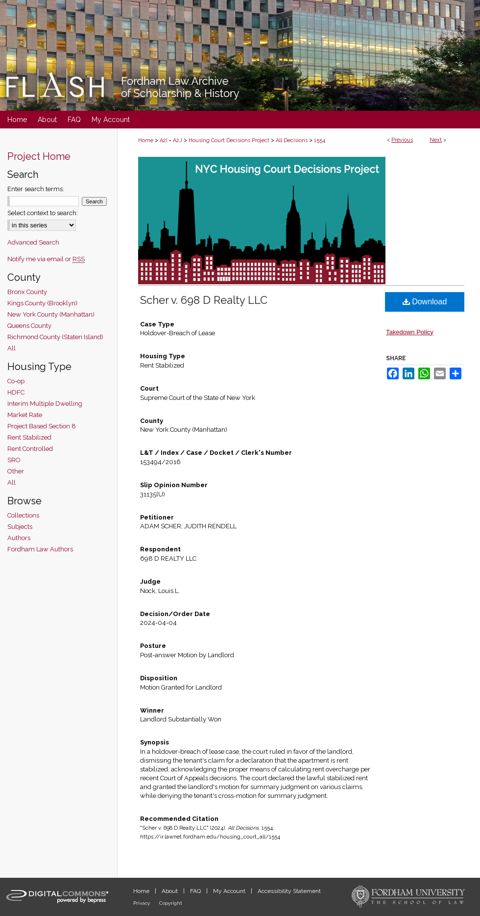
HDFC (15, 392)
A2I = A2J (171, 140)
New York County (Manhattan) (51, 314)
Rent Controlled (30, 448)
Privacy (142, 903)
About (170, 891)
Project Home (39, 156)
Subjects (19, 526)
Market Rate (24, 415)
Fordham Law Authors (40, 549)
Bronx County (27, 292)
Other (15, 471)
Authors (18, 538)
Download (425, 301)
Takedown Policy (409, 332)
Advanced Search (33, 242)
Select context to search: (42, 213)
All (11, 348)
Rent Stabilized (29, 437)
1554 (319, 140)
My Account (230, 891)
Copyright (170, 903)
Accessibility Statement (289, 891)
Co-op (15, 381)
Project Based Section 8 (41, 426)
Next (436, 140)
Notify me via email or (46, 259)
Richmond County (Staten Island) (55, 337)
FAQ (196, 891)
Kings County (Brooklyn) (42, 303)
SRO (14, 460)
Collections (23, 515)
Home (145, 140)
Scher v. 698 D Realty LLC (203, 300)
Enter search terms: (35, 189)
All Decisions (292, 140)
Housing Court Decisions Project (229, 140)
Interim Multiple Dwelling (44, 403)
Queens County (29, 325)
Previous (402, 140)
